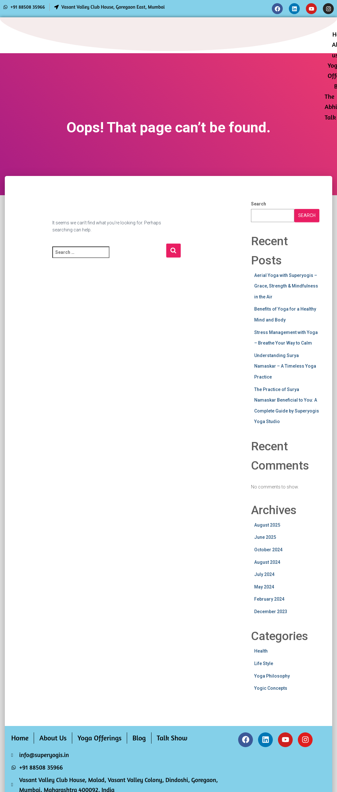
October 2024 (268, 549)
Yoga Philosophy (272, 676)
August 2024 (267, 562)
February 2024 (269, 599)
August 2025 (267, 525)
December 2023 (270, 611)
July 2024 (264, 574)
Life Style (263, 663)
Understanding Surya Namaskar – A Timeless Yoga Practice (285, 366)
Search (258, 203)
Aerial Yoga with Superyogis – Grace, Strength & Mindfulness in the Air (286, 286)
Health (261, 651)
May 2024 (264, 586)
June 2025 (265, 537)
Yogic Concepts (270, 688)
